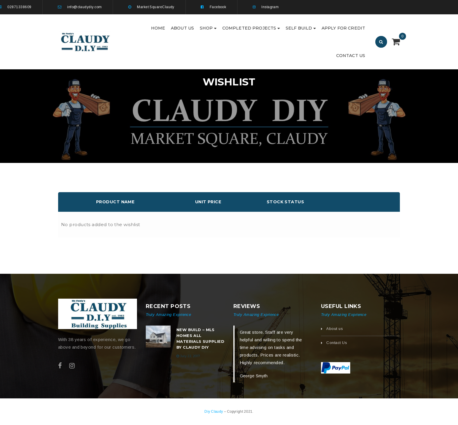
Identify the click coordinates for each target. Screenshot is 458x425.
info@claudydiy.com (84, 7)
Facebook (218, 7)
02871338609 (19, 7)
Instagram (270, 7)
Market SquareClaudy (155, 7)
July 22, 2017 (190, 356)
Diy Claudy (214, 411)
